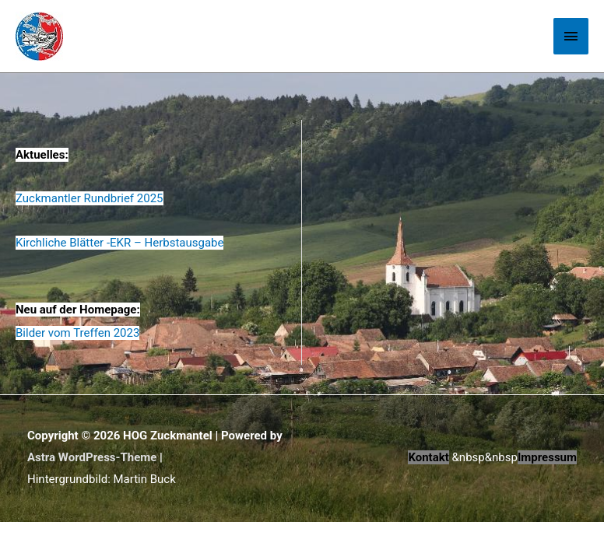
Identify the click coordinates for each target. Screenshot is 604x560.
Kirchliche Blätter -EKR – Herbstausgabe (119, 243)
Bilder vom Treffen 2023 (77, 333)
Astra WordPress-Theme (91, 457)
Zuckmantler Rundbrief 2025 (89, 198)
